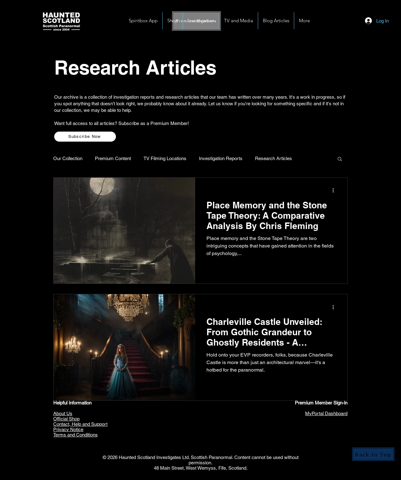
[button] (201, 20)
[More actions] (335, 190)
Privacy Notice (68, 429)
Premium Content (113, 158)
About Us (62, 413)
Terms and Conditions (75, 434)
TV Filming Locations (164, 158)
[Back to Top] (373, 454)
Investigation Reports (220, 158)
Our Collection (67, 158)
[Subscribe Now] (85, 137)
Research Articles (273, 158)
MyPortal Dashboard (326, 413)
